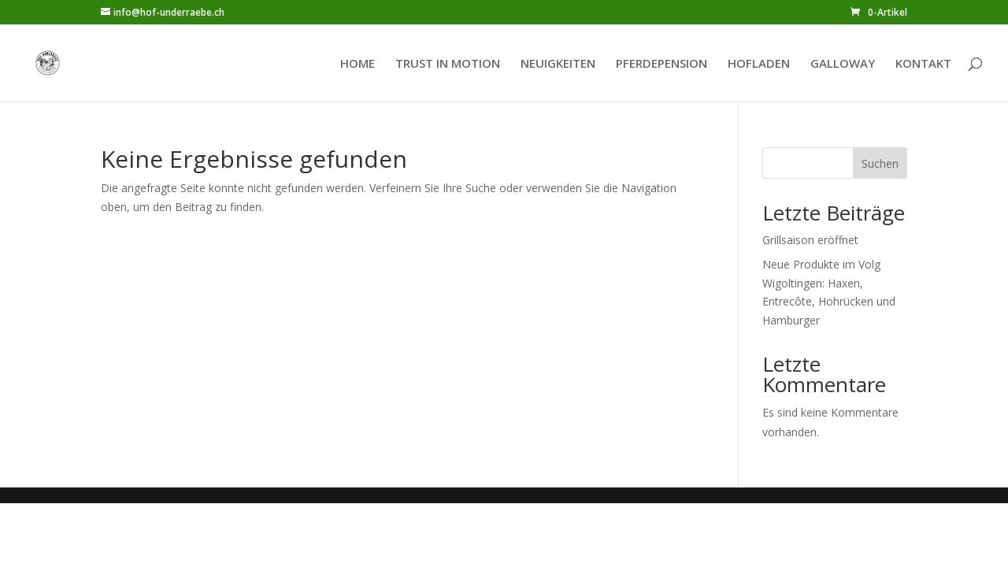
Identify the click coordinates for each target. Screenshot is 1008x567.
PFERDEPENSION (661, 64)
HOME (357, 64)
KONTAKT (923, 64)
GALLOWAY (842, 64)
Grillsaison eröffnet (810, 239)
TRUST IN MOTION (447, 64)
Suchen (880, 163)
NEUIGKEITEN (558, 64)
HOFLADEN (759, 64)
